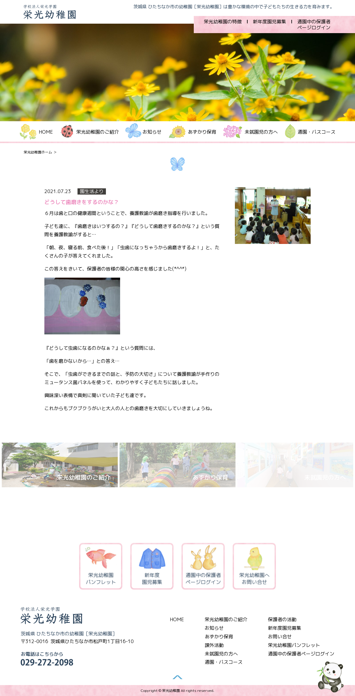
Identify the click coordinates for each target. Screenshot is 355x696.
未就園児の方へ (261, 132)
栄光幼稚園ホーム (38, 152)
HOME (46, 132)
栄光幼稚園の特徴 (223, 22)
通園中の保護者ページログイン (313, 24)
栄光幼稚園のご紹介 (226, 619)
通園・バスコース (316, 132)
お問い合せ (280, 636)
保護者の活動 (282, 619)
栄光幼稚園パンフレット (101, 567)
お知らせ (214, 628)
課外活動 (214, 645)
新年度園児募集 (269, 22)
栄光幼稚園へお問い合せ (254, 567)
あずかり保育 (202, 132)
